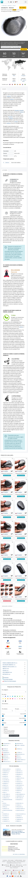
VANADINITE (6, 821)
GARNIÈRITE (19, 788)
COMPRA (23, 7)
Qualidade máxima (8, 679)
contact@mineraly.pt (16, 866)
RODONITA (6, 813)
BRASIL (5, 745)
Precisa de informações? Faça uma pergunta (11, 47)
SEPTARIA (19, 815)
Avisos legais (11, 860)
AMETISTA (19, 770)
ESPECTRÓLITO (20, 785)
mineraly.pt (14, 873)
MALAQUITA (19, 799)
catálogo (4, 5)
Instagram (19, 864)
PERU (18, 756)
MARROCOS (6, 754)
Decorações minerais (9, 664)
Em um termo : (5, 703)
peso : (3, 718)
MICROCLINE (19, 803)
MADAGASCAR (21, 754)
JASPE (18, 792)
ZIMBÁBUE (19, 761)
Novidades (6, 677)
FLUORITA (6, 788)
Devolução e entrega (11, 861)
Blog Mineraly (5, 864)
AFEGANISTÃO (6, 743)
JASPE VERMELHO (20, 794)
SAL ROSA (6, 815)
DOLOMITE (19, 783)
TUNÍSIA (5, 759)
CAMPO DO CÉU (20, 778)
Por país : (17, 708)
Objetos (6, 668)
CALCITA (5, 778)
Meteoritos (6, 674)
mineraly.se (22, 873)
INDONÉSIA (6, 752)
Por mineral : (5, 708)
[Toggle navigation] (25, 1)
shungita (4, 471)
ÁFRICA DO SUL (6, 761)
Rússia (14, 81)
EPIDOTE (5, 785)
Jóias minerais (7, 672)
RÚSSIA (19, 757)
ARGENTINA (20, 743)
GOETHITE (6, 790)
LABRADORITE (20, 796)
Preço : (3, 714)
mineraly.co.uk (17, 870)
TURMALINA (19, 819)
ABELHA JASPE (6, 769)
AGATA (18, 769)
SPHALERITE (19, 817)
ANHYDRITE (19, 772)
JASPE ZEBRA (6, 796)
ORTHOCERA (6, 804)
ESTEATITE (6, 787)
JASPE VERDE (6, 794)
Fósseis (5, 670)
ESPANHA (19, 748)
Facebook (12, 864)
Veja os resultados (14, 735)
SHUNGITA (6, 817)
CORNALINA (6, 781)
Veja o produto (7, 475)
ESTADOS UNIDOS (21, 759)
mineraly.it (14, 871)
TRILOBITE (6, 819)
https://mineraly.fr (14, 867)
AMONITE (6, 772)
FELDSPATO (19, 787)
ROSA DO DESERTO (21, 813)
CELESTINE (6, 779)
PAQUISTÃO (6, 757)
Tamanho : (4, 722)
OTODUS (18, 804)
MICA (4, 803)
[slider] (3, 716)
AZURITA (5, 776)
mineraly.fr (8, 870)
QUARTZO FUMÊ (20, 808)
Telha (14, 5)
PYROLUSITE (19, 806)
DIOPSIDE (5, 783)
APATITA (5, 774)
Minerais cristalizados (10, 666)
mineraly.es (22, 871)
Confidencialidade (18, 860)
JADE (4, 792)
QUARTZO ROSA (20, 810)
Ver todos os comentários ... (19, 854)
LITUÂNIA (19, 752)
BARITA (18, 776)
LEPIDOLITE (6, 797)
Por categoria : (5, 689)
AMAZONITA (6, 770)
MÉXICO (5, 756)
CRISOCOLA (19, 781)
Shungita (23, 75)
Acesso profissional (21, 861)
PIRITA (5, 806)
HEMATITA (19, 790)
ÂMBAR (18, 821)
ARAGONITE (19, 774)
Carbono (7, 162)
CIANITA (18, 779)
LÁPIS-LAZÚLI (19, 797)
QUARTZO (6, 808)
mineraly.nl (6, 873)
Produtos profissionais (9, 681)
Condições (5, 860)
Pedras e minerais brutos (10, 663)
